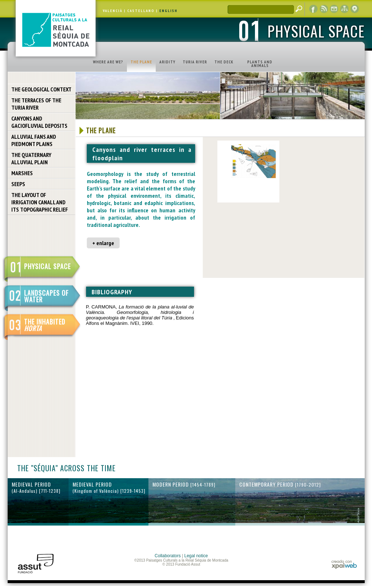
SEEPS (18, 184)
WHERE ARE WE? (108, 61)
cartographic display (354, 9)
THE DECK (223, 61)
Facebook (313, 9)
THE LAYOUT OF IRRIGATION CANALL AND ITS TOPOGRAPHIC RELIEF (39, 202)
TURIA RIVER (195, 61)
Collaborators (168, 555)
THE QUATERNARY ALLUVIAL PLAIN (31, 158)
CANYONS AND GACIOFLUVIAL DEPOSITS (39, 122)
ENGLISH (168, 10)
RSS (323, 9)
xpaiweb (344, 564)
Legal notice (196, 555)
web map (344, 9)
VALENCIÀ (113, 10)
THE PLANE (141, 61)
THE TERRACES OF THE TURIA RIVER (36, 104)
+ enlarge (103, 243)
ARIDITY (167, 61)
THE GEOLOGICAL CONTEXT (41, 89)
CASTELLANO (141, 10)
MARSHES (22, 173)
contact (334, 9)
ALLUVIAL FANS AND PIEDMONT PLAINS (33, 140)
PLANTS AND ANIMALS (259, 63)
